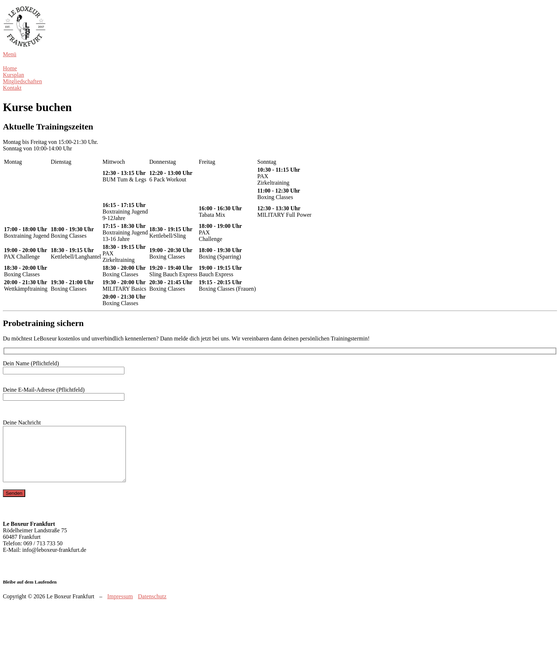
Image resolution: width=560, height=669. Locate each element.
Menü (9, 54)
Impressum (120, 607)
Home (10, 68)
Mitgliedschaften (22, 81)
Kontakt (12, 88)
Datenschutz (152, 607)
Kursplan (13, 75)
